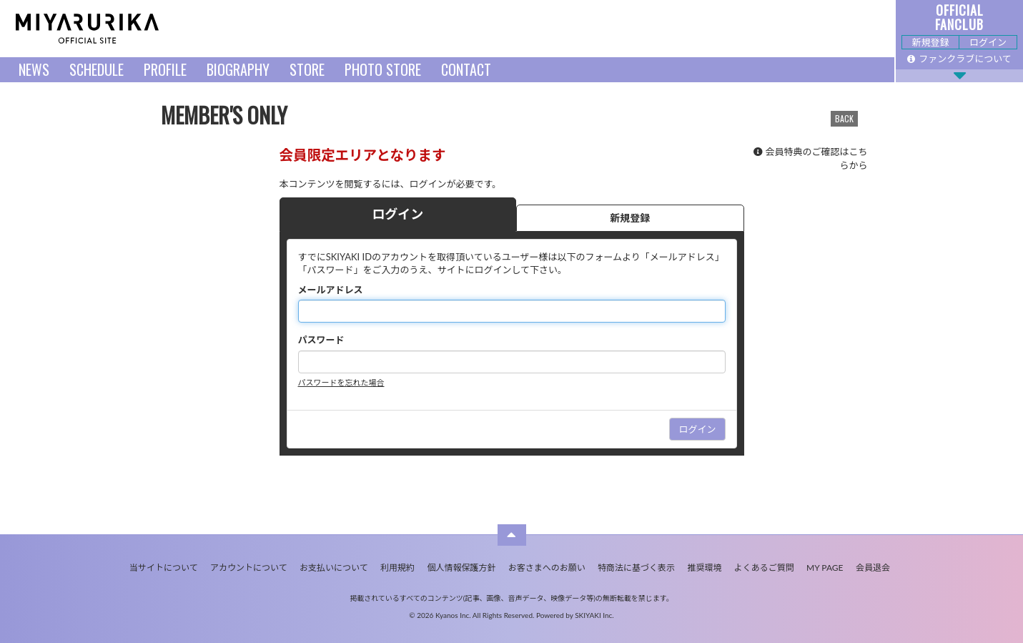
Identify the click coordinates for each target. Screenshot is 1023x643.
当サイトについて (163, 567)
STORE (307, 69)
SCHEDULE (96, 69)
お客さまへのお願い (546, 567)
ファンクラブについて (959, 58)
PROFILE (165, 69)
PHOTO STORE (383, 69)
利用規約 (397, 567)
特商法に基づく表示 (636, 567)
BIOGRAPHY (238, 69)
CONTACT (466, 69)
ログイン (988, 42)
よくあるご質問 (764, 567)
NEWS (34, 69)
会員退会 (873, 567)
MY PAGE (824, 567)
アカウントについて (248, 567)
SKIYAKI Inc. (594, 615)
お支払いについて (334, 567)
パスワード (321, 339)
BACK (844, 118)
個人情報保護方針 (461, 567)
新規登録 (930, 42)
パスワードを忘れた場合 (341, 382)
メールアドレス (330, 289)
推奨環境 (704, 567)
